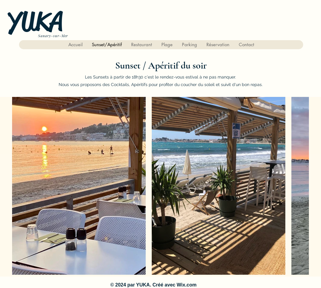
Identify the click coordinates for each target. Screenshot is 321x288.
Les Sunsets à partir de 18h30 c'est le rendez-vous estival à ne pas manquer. (160, 77)
